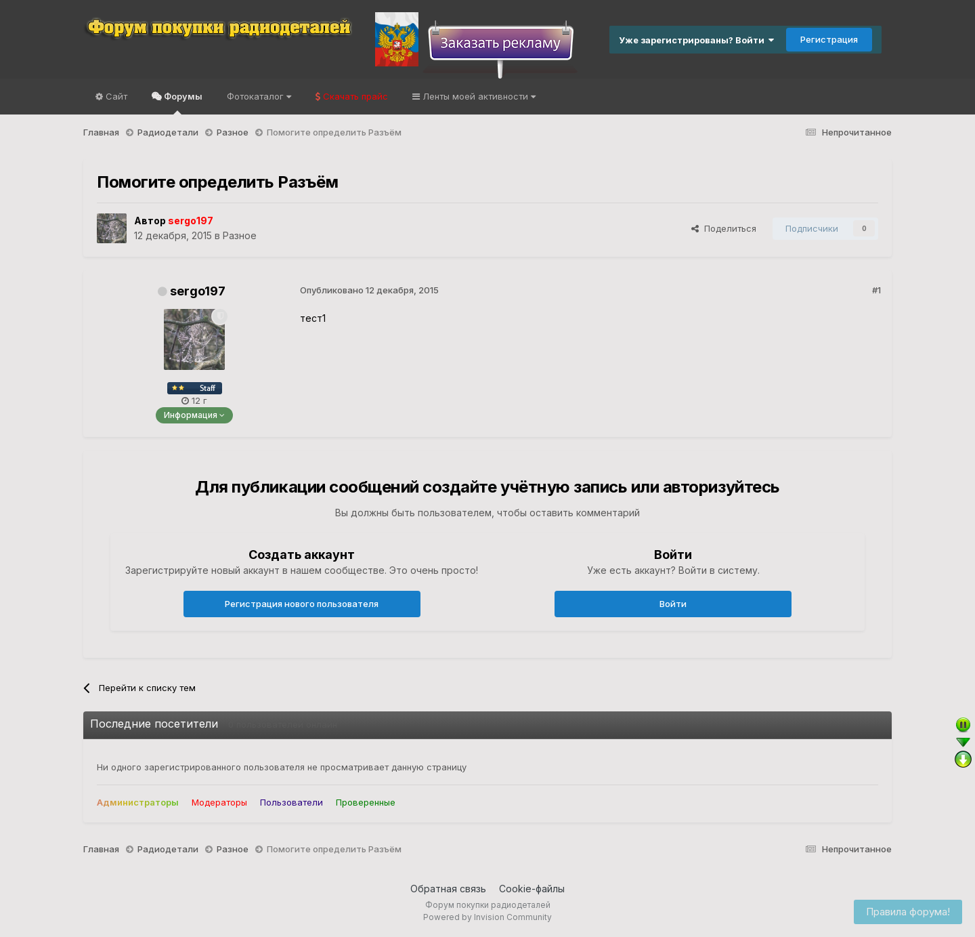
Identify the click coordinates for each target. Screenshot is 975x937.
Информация (194, 415)
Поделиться (723, 228)
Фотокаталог (259, 96)
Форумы (182, 102)
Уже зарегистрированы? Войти (696, 40)
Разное (240, 235)
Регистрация (829, 39)
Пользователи (291, 802)
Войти (673, 603)
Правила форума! (908, 911)
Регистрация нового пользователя (301, 603)
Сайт (115, 96)
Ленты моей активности (478, 96)
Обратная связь (448, 888)
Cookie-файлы (532, 888)
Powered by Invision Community (487, 917)
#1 (876, 290)
